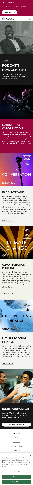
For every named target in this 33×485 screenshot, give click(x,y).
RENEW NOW (9, 12)
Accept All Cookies (16, 482)
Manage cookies (16, 477)
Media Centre (16, 438)
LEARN (5, 60)
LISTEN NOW (7, 220)
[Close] (31, 456)
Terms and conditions (16, 446)
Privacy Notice (16, 442)
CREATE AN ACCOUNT (16, 424)
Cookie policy (16, 450)
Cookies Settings (16, 472)
